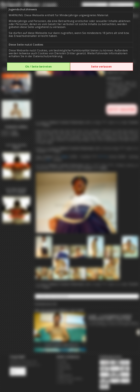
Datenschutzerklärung (47, 56)
